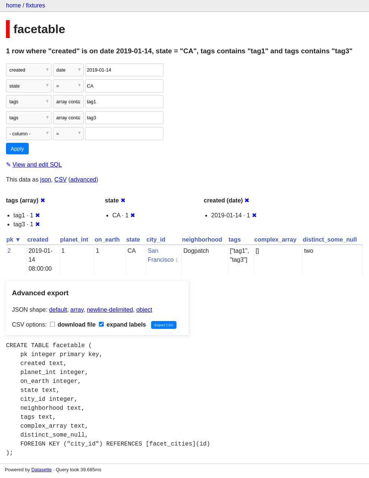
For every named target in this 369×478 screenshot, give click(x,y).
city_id (156, 239)
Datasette (41, 469)
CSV (60, 179)
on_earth (107, 239)
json (45, 179)
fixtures (35, 5)
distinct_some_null (330, 239)
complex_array (275, 239)
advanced (83, 179)
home (13, 5)
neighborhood (202, 239)
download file (73, 324)
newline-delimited (110, 309)
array (77, 309)
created (38, 239)
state (133, 239)
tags (235, 239)
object (144, 309)
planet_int (74, 239)
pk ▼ (13, 239)
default (58, 309)
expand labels (122, 324)
